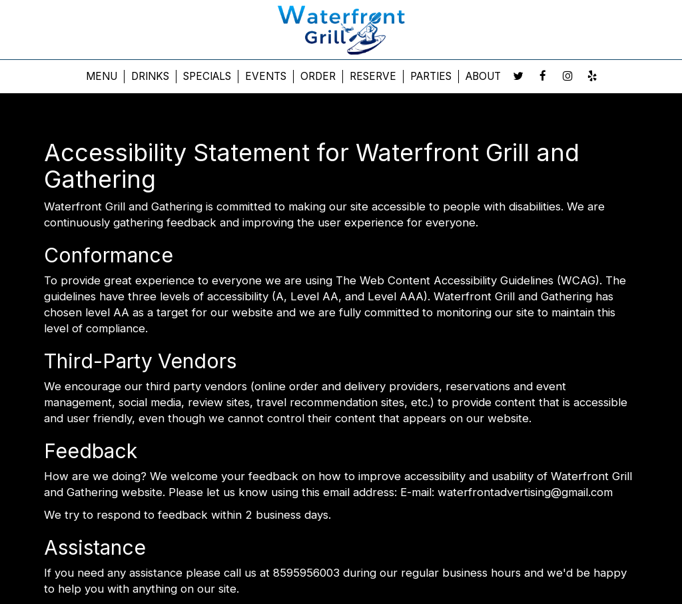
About (483, 76)
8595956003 (306, 572)
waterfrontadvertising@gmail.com (525, 492)
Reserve (373, 76)
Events (265, 76)
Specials (207, 76)
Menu (101, 76)
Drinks (150, 76)
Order (318, 76)
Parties (431, 76)
